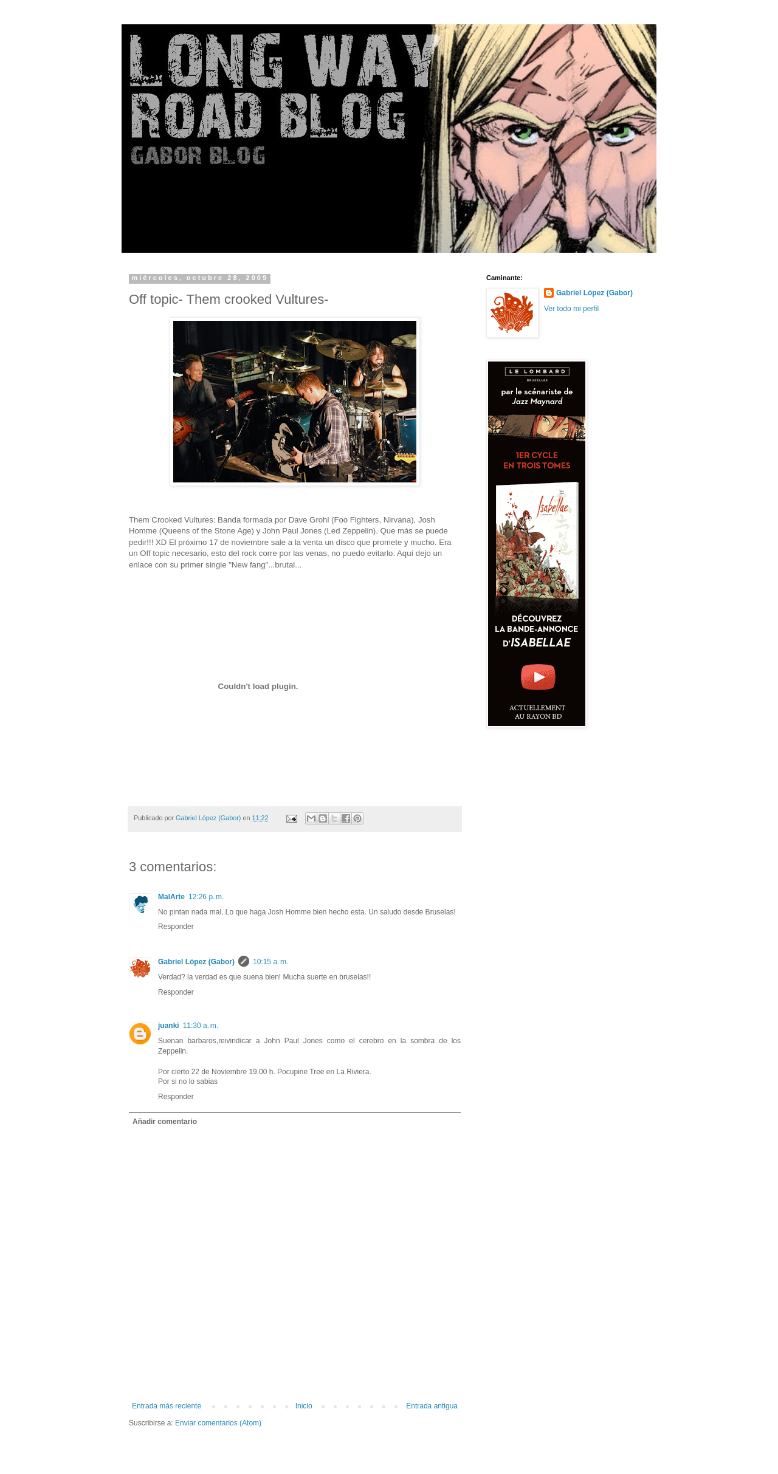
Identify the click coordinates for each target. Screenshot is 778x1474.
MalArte (171, 897)
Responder (176, 926)
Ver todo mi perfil (571, 308)
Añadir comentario (165, 1121)
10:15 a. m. (270, 962)
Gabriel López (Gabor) (196, 962)
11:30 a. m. (200, 1025)
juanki (168, 1025)
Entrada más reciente (166, 1406)
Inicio (303, 1406)
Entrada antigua (432, 1406)
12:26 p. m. (206, 897)
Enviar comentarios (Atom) (218, 1423)
